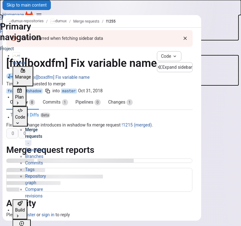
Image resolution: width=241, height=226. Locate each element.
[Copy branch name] (47, 91)
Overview (22, 102)
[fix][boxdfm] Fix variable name (59, 77)
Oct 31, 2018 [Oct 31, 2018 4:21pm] (90, 90)
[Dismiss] (185, 38)
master (69, 91)
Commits (55, 102)
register (27, 214)
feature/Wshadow (24, 91)
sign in (47, 214)
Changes (120, 102)
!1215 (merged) (137, 124)
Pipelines (88, 102)
